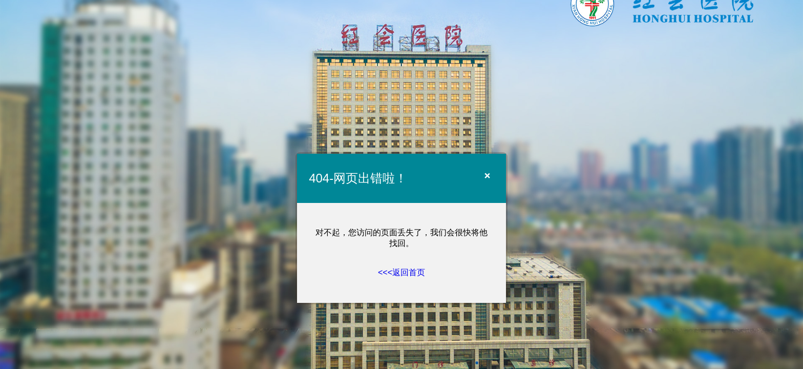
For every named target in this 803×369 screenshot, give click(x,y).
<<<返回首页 (401, 272)
